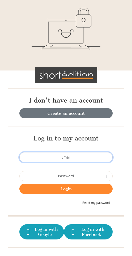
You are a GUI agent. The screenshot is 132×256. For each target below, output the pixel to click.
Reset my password (96, 203)
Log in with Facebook (87, 232)
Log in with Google (41, 232)
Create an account (66, 113)
